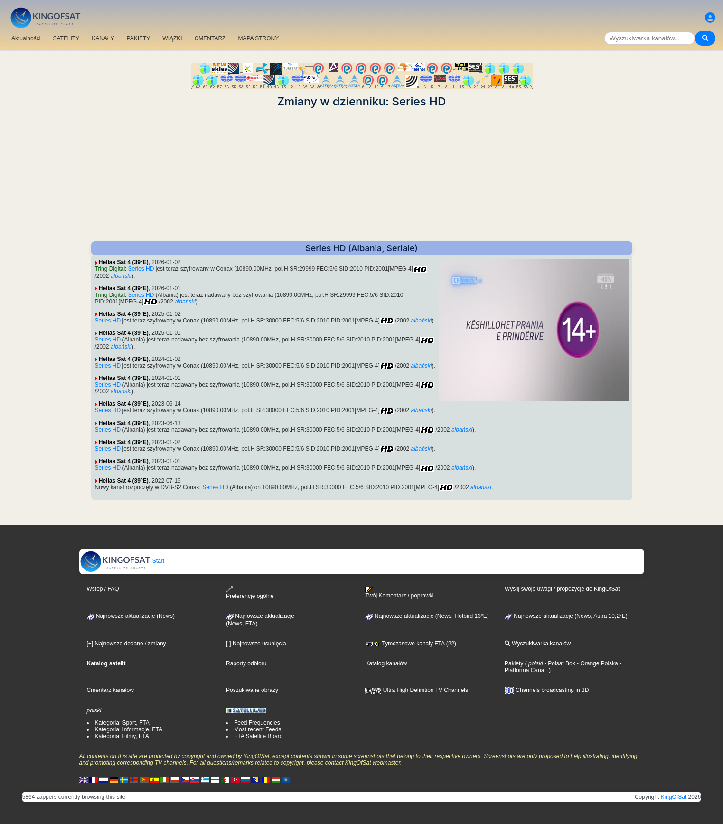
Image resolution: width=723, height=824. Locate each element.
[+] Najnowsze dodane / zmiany (126, 643)
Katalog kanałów (386, 663)
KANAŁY (103, 38)
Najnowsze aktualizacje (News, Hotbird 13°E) (426, 616)
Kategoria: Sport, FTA (122, 723)
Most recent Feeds (257, 729)
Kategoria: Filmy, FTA (122, 736)
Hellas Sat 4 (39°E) (124, 262)
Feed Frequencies (257, 723)
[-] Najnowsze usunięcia (256, 643)
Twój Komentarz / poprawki (399, 593)
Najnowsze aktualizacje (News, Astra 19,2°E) (566, 616)
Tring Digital (110, 268)
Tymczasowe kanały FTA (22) (410, 643)
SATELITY (66, 38)
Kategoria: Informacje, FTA (129, 729)
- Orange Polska (596, 663)
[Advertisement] (361, 174)
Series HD (141, 268)
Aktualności (25, 38)
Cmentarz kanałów (110, 690)
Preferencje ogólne (250, 592)
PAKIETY (138, 38)
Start (122, 561)
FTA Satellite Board (258, 736)
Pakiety (514, 663)
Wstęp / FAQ (103, 589)
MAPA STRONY (258, 38)
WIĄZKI (172, 38)
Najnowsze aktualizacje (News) (131, 616)
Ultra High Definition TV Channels (416, 690)
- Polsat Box (559, 663)
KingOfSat (674, 797)
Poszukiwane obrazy (252, 690)
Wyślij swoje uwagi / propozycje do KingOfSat (562, 589)
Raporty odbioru (246, 663)
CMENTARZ (210, 38)
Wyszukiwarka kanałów (538, 643)
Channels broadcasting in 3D (547, 690)
